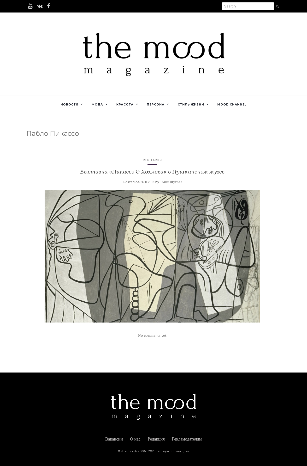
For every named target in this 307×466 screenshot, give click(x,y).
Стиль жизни (191, 104)
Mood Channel (232, 104)
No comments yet (152, 335)
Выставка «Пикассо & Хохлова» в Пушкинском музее (152, 171)
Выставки (152, 160)
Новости (69, 104)
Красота (125, 104)
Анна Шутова (172, 182)
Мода (97, 104)
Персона (156, 104)
